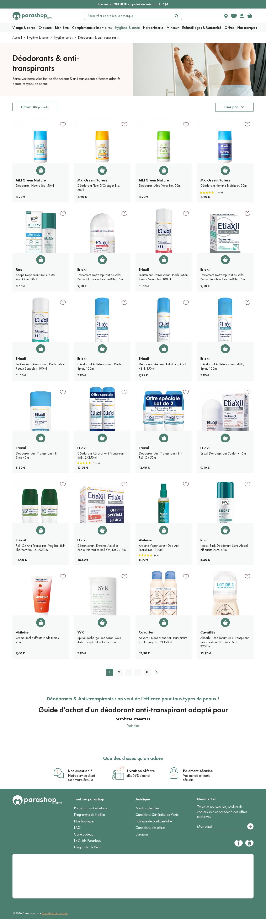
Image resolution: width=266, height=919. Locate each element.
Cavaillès (146, 632)
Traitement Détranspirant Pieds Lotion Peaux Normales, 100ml (163, 277)
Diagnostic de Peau (87, 847)
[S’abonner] (250, 826)
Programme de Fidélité (89, 814)
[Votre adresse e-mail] (225, 826)
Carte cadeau (83, 834)
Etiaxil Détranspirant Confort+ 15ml (223, 453)
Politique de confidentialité (153, 821)
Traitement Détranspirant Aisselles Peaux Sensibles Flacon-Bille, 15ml (222, 277)
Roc (19, 269)
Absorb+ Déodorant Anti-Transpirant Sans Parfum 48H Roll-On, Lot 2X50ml (224, 642)
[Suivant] (156, 672)
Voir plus (133, 725)
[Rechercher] (177, 16)
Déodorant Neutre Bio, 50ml (35, 185)
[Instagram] (249, 843)
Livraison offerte (141, 770)
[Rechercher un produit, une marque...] (128, 16)
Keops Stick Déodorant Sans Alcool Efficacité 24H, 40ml (224, 548)
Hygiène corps (63, 37)
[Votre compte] (242, 15)
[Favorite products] (234, 15)
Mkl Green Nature (31, 180)
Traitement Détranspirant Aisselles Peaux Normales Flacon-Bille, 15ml (100, 277)
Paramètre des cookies (55, 913)
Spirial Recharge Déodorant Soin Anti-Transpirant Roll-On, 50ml (99, 640)
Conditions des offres (150, 827)
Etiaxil (82, 269)
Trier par (231, 107)
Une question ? (80, 770)
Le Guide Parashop (87, 840)
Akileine (145, 540)
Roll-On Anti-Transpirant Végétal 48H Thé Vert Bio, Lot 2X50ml (40, 548)
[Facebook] (238, 843)
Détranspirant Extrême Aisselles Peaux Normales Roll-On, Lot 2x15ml (101, 548)
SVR (80, 632)
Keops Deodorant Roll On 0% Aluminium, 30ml (35, 277)
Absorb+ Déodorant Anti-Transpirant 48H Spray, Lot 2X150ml (163, 640)
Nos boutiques (84, 821)
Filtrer (35, 107)
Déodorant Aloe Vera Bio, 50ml (160, 185)
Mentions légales (147, 808)
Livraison (141, 834)
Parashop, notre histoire (90, 808)
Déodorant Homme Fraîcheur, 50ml (223, 185)
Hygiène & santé (38, 37)
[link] (250, 15)
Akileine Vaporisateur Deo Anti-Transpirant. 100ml (159, 548)
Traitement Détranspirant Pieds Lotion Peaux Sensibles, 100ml (40, 366)
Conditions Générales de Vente (157, 814)
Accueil (17, 37)
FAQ (77, 827)
